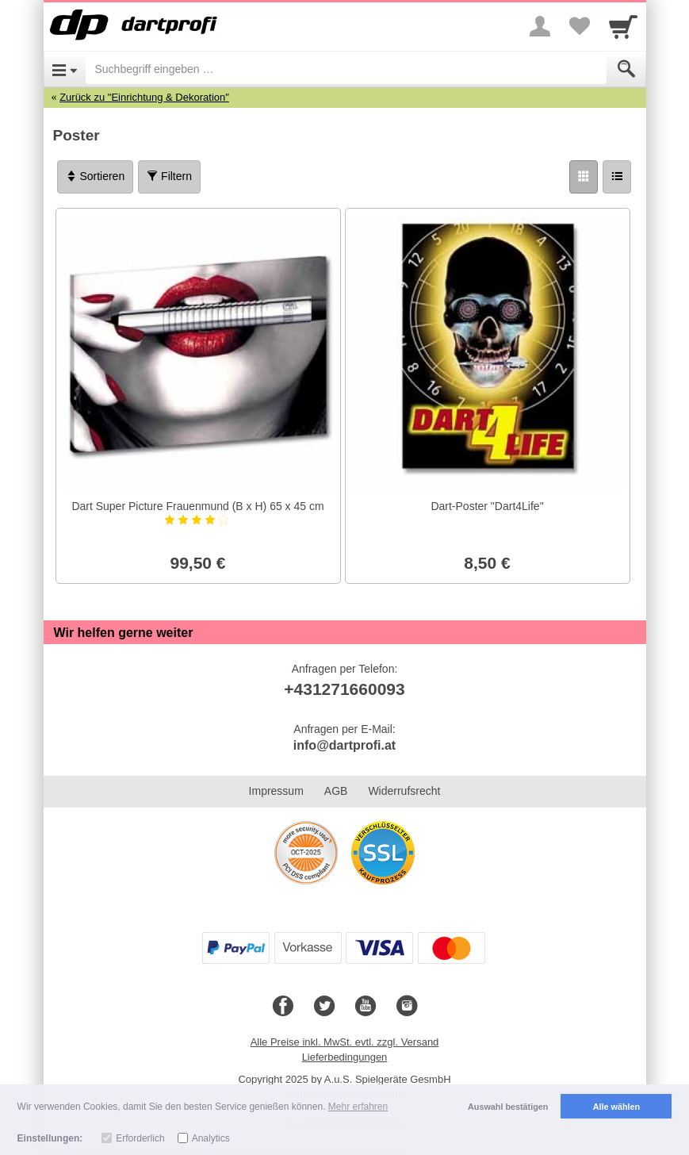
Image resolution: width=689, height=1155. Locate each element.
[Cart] (623, 26)
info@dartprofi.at (344, 745)
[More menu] (540, 26)
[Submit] (626, 69)
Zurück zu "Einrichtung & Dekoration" (144, 97)
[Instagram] (406, 1006)
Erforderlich (140, 1138)
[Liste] (617, 177)
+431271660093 (344, 689)
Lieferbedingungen (345, 1057)
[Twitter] (324, 1006)
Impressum (276, 791)
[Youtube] (365, 1006)
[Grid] (583, 177)
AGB (336, 791)
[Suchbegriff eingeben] (346, 69)
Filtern (169, 176)
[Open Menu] (65, 69)
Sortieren (95, 176)
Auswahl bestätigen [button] (508, 1106)
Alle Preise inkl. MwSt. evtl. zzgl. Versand (345, 1042)
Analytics (211, 1138)
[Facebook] (283, 1006)
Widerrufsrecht (404, 791)
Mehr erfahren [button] (358, 1106)
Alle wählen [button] (616, 1106)
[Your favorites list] (579, 26)
